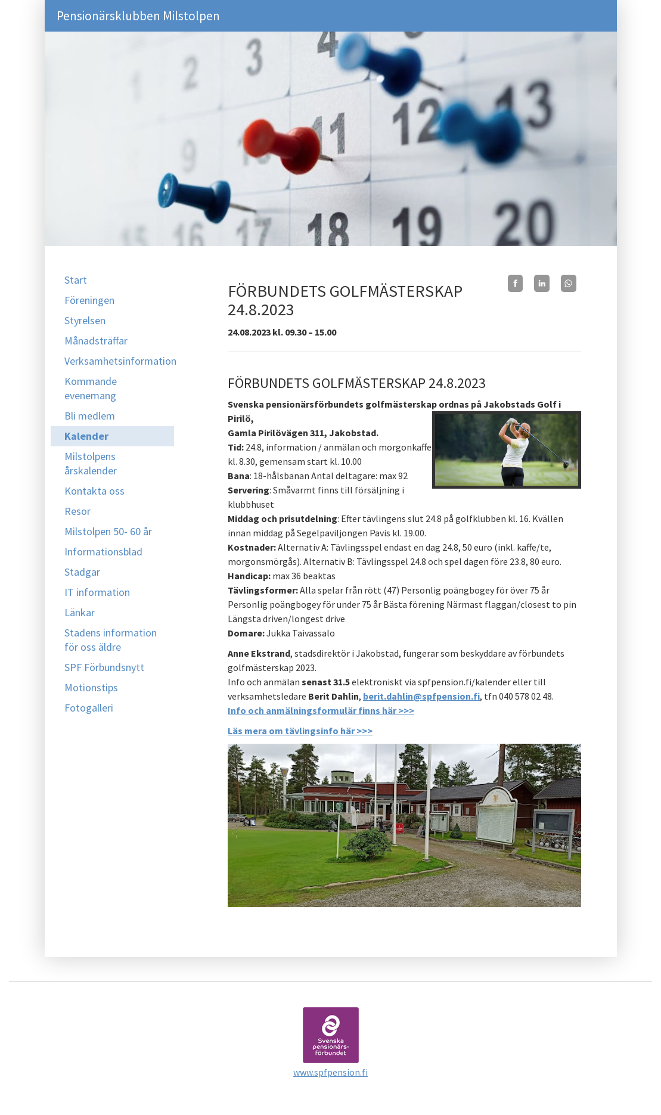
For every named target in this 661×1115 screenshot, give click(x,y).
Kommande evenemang (90, 388)
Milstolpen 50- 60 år (108, 531)
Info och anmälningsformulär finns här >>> (321, 710)
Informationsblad (103, 551)
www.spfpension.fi (330, 1072)
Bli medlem (89, 416)
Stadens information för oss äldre (110, 640)
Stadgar (82, 572)
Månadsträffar (96, 340)
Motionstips (91, 687)
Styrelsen (84, 320)
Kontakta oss (94, 491)
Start (75, 280)
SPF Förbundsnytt (104, 667)
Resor (77, 511)
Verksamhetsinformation (119, 361)
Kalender (86, 436)
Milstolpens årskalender (90, 463)
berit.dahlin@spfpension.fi (421, 696)
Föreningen (89, 300)
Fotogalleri (88, 708)
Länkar (79, 612)
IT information (97, 592)
